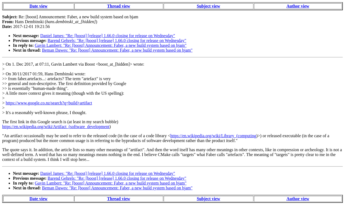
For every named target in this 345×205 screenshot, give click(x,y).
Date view (38, 6)
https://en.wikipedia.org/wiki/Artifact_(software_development (55, 126)
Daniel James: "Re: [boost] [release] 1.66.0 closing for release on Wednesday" (107, 35)
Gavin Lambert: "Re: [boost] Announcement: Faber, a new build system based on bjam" (111, 45)
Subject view (208, 6)
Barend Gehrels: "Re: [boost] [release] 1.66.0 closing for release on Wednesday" (117, 40)
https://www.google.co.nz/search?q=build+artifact (49, 103)
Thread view (118, 6)
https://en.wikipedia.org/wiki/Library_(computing (213, 135)
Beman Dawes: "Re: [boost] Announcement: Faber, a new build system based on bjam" (117, 50)
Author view (298, 6)
